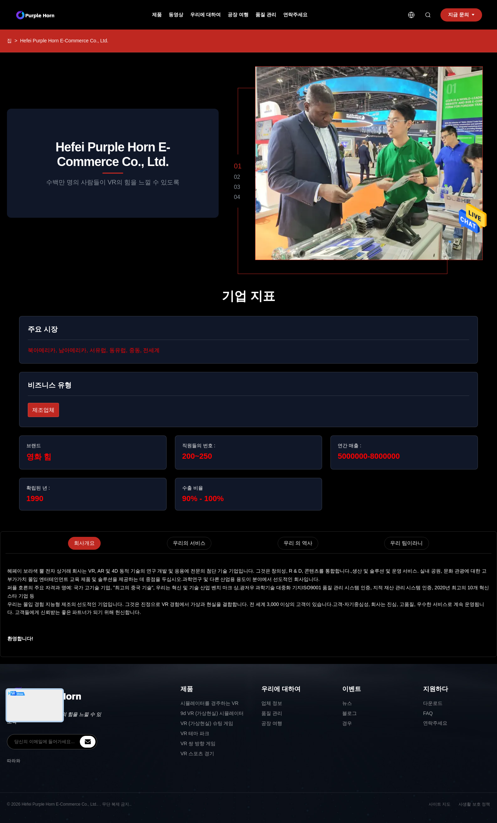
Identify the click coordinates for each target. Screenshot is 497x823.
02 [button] (237, 177)
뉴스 (347, 703)
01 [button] (238, 166)
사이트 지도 (439, 804)
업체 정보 (271, 703)
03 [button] (237, 187)
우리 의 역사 (298, 543)
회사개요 (84, 543)
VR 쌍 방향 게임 (198, 743)
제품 (157, 14)
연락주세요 (295, 14)
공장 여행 (238, 14)
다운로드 (433, 703)
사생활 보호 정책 (474, 804)
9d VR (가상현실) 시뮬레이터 (212, 713)
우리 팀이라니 (406, 543)
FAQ (428, 713)
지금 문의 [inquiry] (461, 14)
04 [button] (237, 197)
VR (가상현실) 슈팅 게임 (206, 723)
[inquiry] (87, 742)
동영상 (176, 14)
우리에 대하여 (205, 14)
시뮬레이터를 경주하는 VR (209, 703)
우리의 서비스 (189, 543)
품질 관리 (265, 14)
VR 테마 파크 (194, 733)
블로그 (349, 713)
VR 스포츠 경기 (197, 753)
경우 (347, 723)
